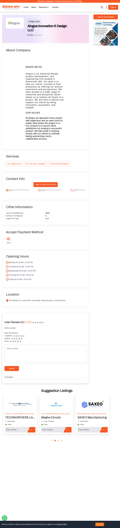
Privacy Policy (62, 524)
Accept (100, 524)
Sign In (113, 7)
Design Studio (34, 21)
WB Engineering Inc (18, 417)
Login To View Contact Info (45, 184)
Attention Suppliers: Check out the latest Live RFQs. (60, 1)
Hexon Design (86, 417)
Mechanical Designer (59, 164)
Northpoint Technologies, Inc (59, 417)
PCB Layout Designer (35, 164)
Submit (12, 368)
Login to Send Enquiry (105, 17)
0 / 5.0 (30, 35)
